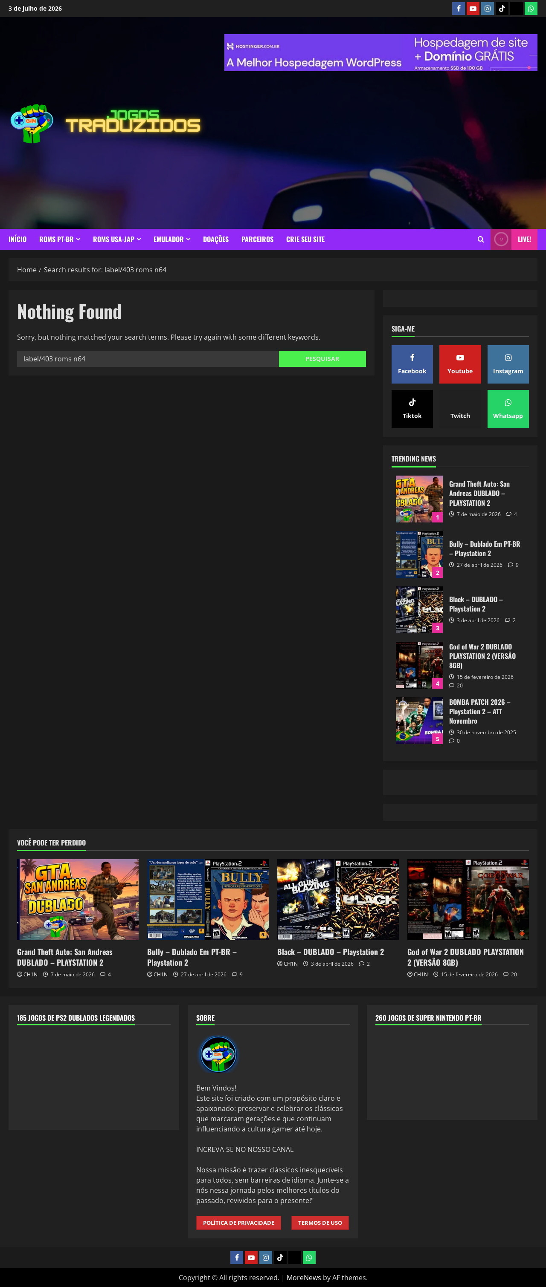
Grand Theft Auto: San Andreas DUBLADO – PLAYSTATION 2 (419, 499)
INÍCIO (17, 239)
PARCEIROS (257, 239)
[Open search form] (481, 239)
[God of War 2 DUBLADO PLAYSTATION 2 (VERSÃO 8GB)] (468, 899)
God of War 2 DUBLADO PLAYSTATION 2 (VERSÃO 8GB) (419, 665)
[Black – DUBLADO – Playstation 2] (338, 899)
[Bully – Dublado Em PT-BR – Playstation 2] (208, 899)
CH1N (30, 974)
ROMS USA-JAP (113, 239)
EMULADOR (169, 239)
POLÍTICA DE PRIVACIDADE (238, 1222)
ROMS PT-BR (56, 239)
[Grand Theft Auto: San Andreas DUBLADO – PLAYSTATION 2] (78, 899)
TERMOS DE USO (320, 1222)
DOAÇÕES (216, 239)
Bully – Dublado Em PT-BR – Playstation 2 (419, 554)
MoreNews (304, 1277)
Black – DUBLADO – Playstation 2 (419, 609)
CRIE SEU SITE (305, 239)
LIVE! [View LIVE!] (511, 239)
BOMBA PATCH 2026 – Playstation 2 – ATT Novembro (419, 720)
